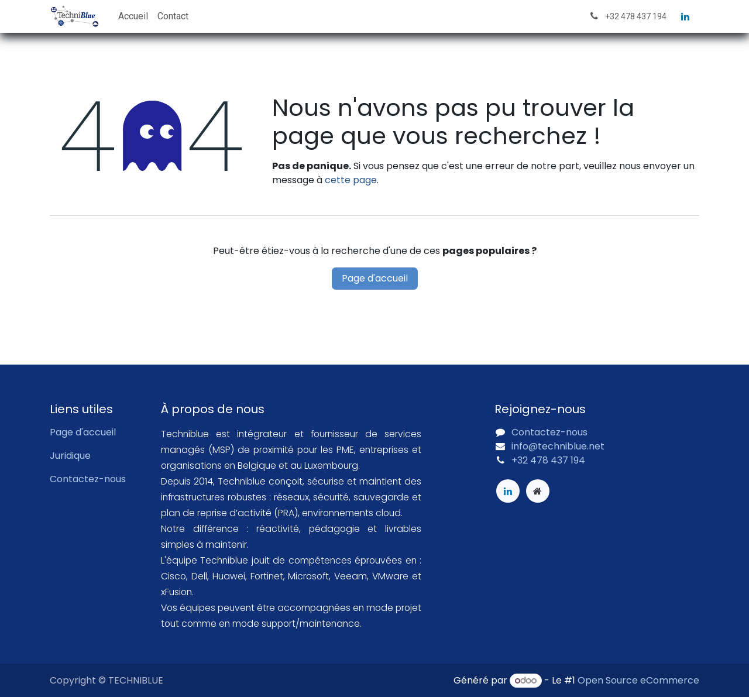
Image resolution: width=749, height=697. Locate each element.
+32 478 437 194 (548, 460)
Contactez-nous (88, 479)
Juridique (70, 455)
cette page (351, 180)
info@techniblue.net (557, 446)
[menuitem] (133, 16)
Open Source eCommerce (638, 680)
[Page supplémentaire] (537, 491)
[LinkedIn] (685, 16)
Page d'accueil (375, 278)
